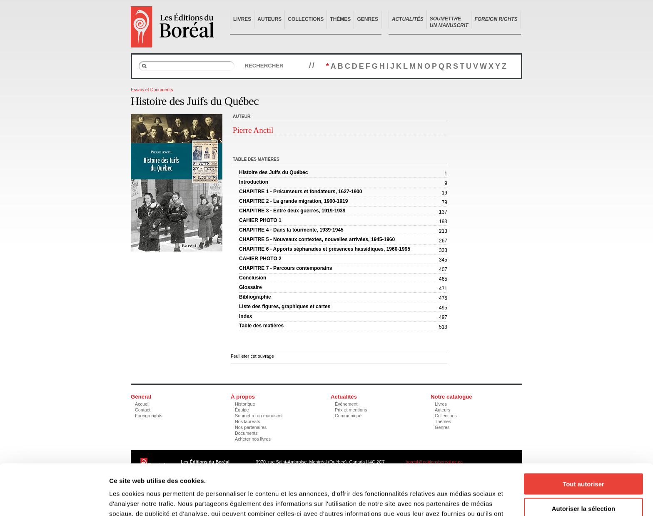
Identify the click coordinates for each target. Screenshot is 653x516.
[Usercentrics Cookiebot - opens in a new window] (53, 500)
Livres (242, 19)
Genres (367, 19)
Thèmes (340, 19)
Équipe (242, 409)
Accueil (142, 403)
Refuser (583, 481)
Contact (142, 409)
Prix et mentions (351, 409)
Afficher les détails (459, 499)
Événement (346, 403)
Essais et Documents (152, 89)
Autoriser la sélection (584, 457)
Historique (245, 403)
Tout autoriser (583, 432)
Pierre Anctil (253, 130)
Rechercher (263, 65)
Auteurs (269, 19)
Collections (306, 19)
